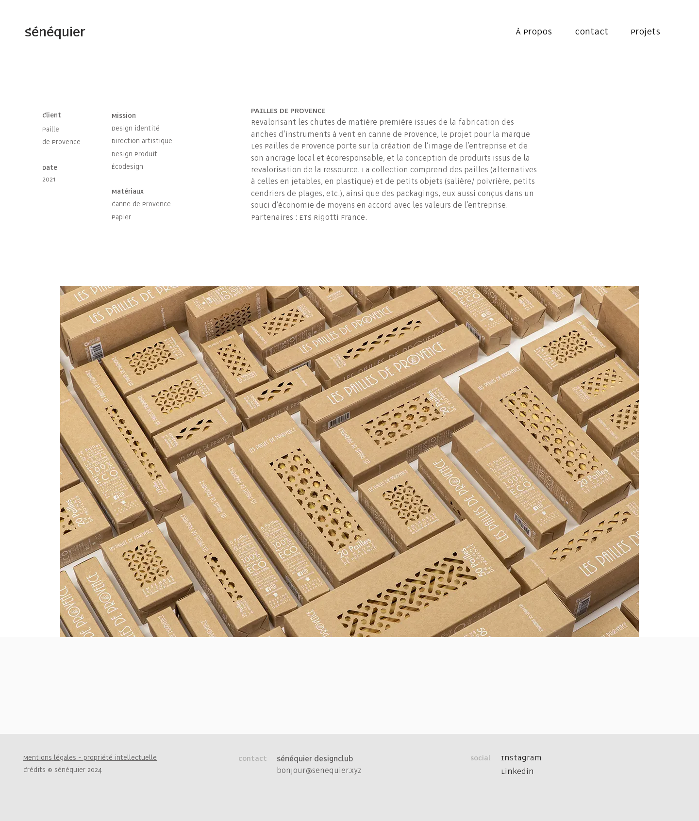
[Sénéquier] (55, 32)
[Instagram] (526, 758)
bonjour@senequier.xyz (319, 771)
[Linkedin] (526, 772)
